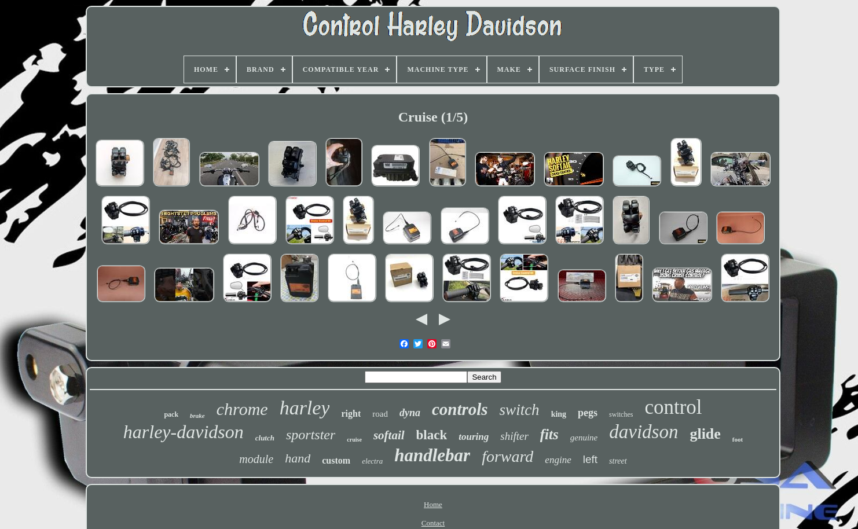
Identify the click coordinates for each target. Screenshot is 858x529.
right (351, 413)
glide (705, 433)
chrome (242, 408)
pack (171, 414)
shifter (514, 436)
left (590, 459)
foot (737, 439)
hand (297, 458)
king (558, 414)
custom (336, 460)
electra (372, 461)
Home (433, 504)
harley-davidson (183, 431)
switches (621, 414)
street (618, 461)
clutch (264, 438)
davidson (643, 431)
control (673, 407)
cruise (354, 439)
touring (474, 436)
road (380, 413)
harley (305, 407)
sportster (310, 434)
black (432, 435)
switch (520, 409)
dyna (409, 412)
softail (389, 435)
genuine (583, 437)
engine (558, 459)
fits (549, 434)
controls (460, 409)
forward (507, 456)
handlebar (432, 455)
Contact (433, 523)
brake (197, 415)
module (256, 459)
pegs (587, 412)
